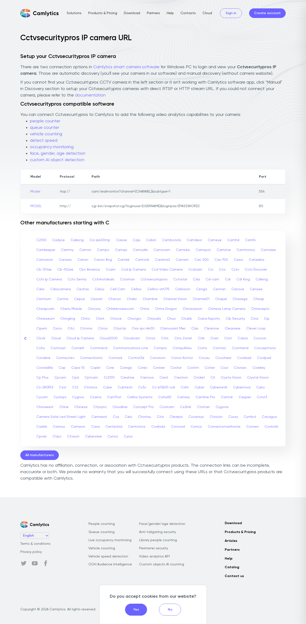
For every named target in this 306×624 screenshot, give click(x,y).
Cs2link (185, 407)
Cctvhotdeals (103, 279)
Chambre (150, 299)
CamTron (114, 397)
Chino (85, 318)
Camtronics (245, 250)
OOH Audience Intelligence (110, 564)
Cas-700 (221, 259)
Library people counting (158, 540)
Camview (268, 250)
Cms (165, 338)
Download (132, 13)
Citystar (119, 328)
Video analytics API (154, 556)
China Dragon (166, 309)
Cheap (258, 299)
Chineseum (45, 318)
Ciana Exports (209, 318)
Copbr (95, 367)
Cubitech (125, 387)
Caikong (77, 240)
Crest (163, 377)
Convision (157, 358)
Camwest (99, 417)
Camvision (44, 259)
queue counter (44, 127)
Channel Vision (175, 299)
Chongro (134, 318)
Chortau (144, 417)
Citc (71, 328)
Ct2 (75, 387)
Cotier (210, 367)
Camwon (78, 426)
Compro (160, 348)
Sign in (231, 13)
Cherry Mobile (71, 309)
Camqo (121, 250)
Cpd (75, 377)
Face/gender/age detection (162, 524)
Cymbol (250, 417)
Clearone (211, 328)
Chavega (240, 299)
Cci (210, 269)
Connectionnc (91, 358)
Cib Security (235, 318)
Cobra (243, 338)
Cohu (40, 348)
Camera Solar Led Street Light (61, 417)
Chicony (94, 309)
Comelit (77, 348)
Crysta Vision (231, 377)
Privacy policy (31, 552)
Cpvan (41, 436)
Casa (95, 426)
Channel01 (201, 299)
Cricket (199, 377)
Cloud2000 (109, 338)
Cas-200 (201, 259)
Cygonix (222, 407)
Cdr (228, 279)
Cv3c (142, 387)
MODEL (36, 206)
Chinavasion (192, 309)
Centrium (43, 299)
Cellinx (136, 289)
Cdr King (243, 279)
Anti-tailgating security (157, 532)
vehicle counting (46, 134)
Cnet (214, 338)
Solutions (74, 13)
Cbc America (89, 269)
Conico (196, 426)
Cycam (42, 397)
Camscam (161, 250)
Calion (151, 240)
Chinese (80, 407)
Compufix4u (182, 348)
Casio (238, 259)
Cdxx (40, 289)
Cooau (204, 358)
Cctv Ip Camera (49, 279)
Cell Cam (117, 289)
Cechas (82, 289)
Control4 (271, 426)
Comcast (58, 348)
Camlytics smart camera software (126, 67)
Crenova (147, 377)
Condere (43, 358)
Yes (136, 609)
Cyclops (60, 397)
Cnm (228, 338)
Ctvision (216, 417)
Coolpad (264, 358)
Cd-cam (212, 279)
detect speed (43, 140)
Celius (99, 289)
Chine (64, 407)
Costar (175, 367)
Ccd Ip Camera (133, 269)
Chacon (114, 299)
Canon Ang (103, 259)
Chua (171, 318)
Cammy (67, 250)
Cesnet (97, 299)
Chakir (132, 299)
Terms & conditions (35, 543)
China (144, 309)
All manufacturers (39, 455)
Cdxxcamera (60, 289)
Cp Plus (42, 377)
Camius (59, 426)
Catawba (256, 259)
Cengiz (201, 289)
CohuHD (164, 397)
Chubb (186, 318)
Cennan (219, 289)
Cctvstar (180, 279)
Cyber (199, 387)
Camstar (224, 250)
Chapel (221, 299)
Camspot (203, 250)
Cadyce (58, 240)
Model (35, 191)
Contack (115, 358)
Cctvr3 (262, 397)
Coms (202, 348)
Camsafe (140, 250)
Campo (103, 250)
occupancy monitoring (52, 147)
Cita (160, 417)
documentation (90, 95)
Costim (193, 367)
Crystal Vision (258, 377)
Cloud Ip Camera (80, 338)
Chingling (67, 318)
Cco (222, 269)
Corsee (159, 367)
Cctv (235, 269)
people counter (45, 121)
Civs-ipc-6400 (143, 328)
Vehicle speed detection (108, 556)
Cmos (150, 338)
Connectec (65, 358)
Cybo (260, 387)
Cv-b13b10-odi (163, 387)
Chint (100, 318)
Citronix (86, 328)
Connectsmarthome (224, 426)
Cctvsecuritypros (154, 279)
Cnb (201, 338)
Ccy (116, 417)
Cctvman (127, 279)
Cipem (41, 328)
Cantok (227, 397)
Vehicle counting (101, 548)
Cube (107, 387)
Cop (62, 367)
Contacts (188, 13)
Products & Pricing (102, 13)
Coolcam (166, 407)
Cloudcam (131, 338)
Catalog (232, 567)
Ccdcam (195, 269)
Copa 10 (78, 367)
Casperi (245, 397)
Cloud (207, 13)
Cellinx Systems (140, 397)
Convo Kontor (182, 358)
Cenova (237, 289)
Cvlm (185, 387)
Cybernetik (218, 387)
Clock (40, 338)
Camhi (250, 240)
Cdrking (262, 279)
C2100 (41, 240)
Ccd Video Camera (167, 269)
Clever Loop (256, 328)
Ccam (110, 269)
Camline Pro (205, 397)
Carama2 (162, 259)
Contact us (234, 576)
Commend (98, 348)
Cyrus (128, 436)
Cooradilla (44, 367)
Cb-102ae (65, 269)
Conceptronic (265, 348)
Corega (126, 367)
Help (170, 13)
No (170, 609)
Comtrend (240, 348)
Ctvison (73, 436)
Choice (116, 318)
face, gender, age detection (57, 153)
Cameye (215, 240)
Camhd (233, 240)
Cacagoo (269, 417)
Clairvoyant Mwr (173, 328)
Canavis (65, 259)
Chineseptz (260, 309)
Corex (142, 367)
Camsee (183, 250)
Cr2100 (109, 377)
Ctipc (57, 436)
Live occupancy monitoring (109, 540)
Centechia (113, 426)
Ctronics (90, 387)
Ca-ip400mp (99, 240)
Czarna (95, 397)
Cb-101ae (44, 269)
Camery (183, 397)
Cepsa (79, 299)
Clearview (232, 328)
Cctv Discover (256, 269)
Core (110, 367)
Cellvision (182, 289)
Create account (267, 13)
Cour (224, 367)
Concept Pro (143, 407)
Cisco (57, 328)
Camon (85, 250)
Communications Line (130, 348)
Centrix (62, 299)
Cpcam (60, 377)
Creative (127, 377)
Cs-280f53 (44, 387)
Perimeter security (153, 548)
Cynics (113, 436)
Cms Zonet (183, 338)
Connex (252, 426)
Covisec (240, 367)
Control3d (136, 358)
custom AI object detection (57, 160)
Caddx (41, 426)
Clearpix (176, 417)
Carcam (182, 259)
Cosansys (196, 417)
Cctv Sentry (77, 279)
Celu (128, 417)
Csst (62, 387)
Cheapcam (45, 309)
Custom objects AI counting (161, 564)
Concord (178, 426)
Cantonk (142, 259)
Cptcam (91, 377)
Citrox (103, 328)
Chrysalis (154, 318)
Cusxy (233, 417)
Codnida (158, 426)
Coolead (244, 358)
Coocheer (223, 358)
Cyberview (93, 436)
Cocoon (259, 338)
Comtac (219, 348)
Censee (256, 289)
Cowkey (258, 367)
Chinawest (45, 407)
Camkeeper (45, 250)
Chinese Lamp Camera (226, 309)
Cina (254, 318)
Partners (153, 13)
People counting (101, 524)
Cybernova (242, 387)
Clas (194, 328)
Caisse (121, 240)
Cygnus (78, 397)
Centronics (137, 426)
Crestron (181, 377)
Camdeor (194, 240)
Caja (136, 240)
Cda (196, 279)
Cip (266, 318)
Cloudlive (120, 407)
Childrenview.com (120, 309)
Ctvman (203, 407)
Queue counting (101, 532)
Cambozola (171, 240)
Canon (82, 259)
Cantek (124, 259)
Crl (213, 377)
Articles (231, 541)
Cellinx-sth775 (158, 289)
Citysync (100, 407)
